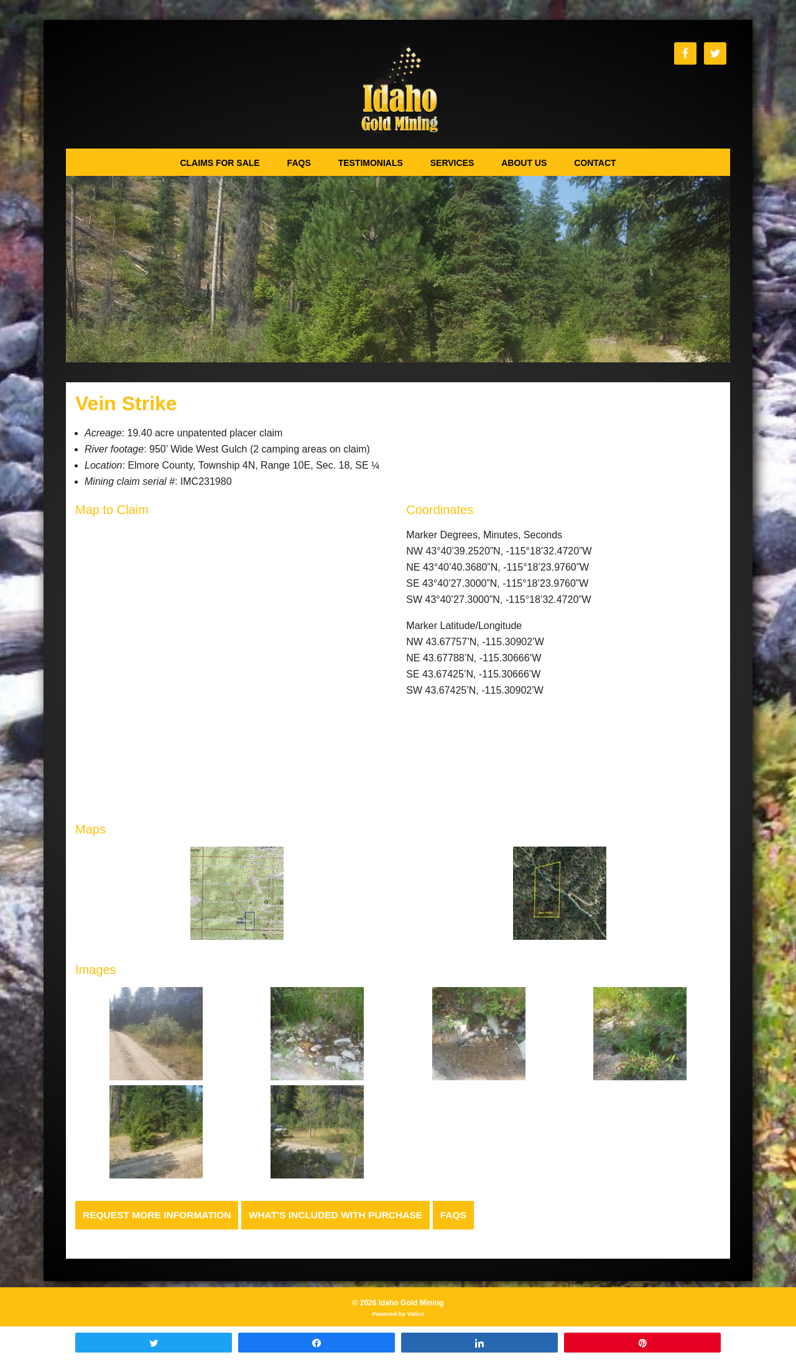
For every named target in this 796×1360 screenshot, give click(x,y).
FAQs (464, 1215)
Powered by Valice (398, 1314)
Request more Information (159, 1215)
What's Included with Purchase (342, 1215)
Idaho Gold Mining (398, 90)
